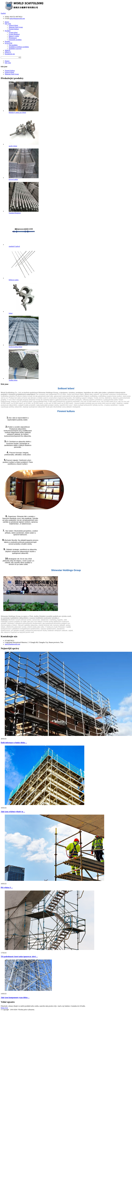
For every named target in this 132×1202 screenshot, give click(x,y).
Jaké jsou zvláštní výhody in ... (13, 812)
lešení (10, 313)
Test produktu (13, 45)
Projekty (7, 41)
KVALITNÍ (8, 43)
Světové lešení (13, 25)
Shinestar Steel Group (16, 27)
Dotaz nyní (4, 1008)
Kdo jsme (8, 23)
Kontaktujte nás (10, 54)
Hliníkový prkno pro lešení (17, 112)
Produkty (8, 31)
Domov (7, 61)
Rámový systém (14, 36)
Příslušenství (13, 38)
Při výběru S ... (7, 887)
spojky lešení (13, 146)
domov (7, 22)
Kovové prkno (13, 179)
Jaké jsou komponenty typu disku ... (15, 997)
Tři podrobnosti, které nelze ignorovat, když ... (19, 956)
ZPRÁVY (8, 52)
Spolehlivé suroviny (15, 48)
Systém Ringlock (14, 34)
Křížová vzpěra (13, 280)
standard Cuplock (14, 246)
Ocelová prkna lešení (15, 347)
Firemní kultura (14, 29)
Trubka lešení (13, 380)
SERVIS (7, 50)
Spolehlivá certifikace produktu (19, 47)
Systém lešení (13, 32)
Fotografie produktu (15, 39)
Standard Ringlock (15, 213)
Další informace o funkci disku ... (14, 743)
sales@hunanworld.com (17, 18)
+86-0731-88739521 (15, 17)
